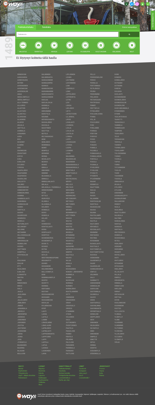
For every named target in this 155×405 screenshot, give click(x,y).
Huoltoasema (43, 380)
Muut (40, 385)
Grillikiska (42, 382)
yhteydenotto (153, 20)
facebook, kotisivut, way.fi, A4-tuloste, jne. (39, 21)
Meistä (20, 369)
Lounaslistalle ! (84, 378)
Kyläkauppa (43, 378)
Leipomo (42, 375)
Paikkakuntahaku (64, 369)
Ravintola (42, 371)
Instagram (82, 371)
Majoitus (42, 369)
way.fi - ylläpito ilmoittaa (26, 375)
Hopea (101, 371)
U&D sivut (38, 8)
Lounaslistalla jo (64, 378)
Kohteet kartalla (64, 373)
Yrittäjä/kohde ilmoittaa (67, 375)
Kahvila (41, 373)
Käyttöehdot (22, 371)
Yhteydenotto (23, 373)
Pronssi (102, 369)
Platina (101, 375)
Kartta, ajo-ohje (64, 380)
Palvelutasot (22, 378)
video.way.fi (83, 373)
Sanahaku (62, 371)
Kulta (101, 373)
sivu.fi (81, 375)
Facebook (82, 369)
